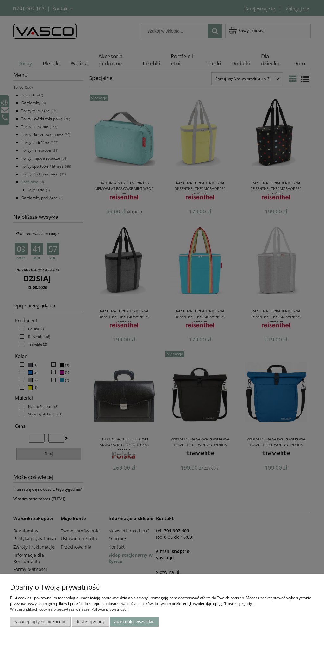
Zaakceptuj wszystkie (134, 621)
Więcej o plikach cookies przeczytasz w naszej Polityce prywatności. (69, 609)
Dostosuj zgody (90, 621)
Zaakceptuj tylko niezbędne (40, 621)
